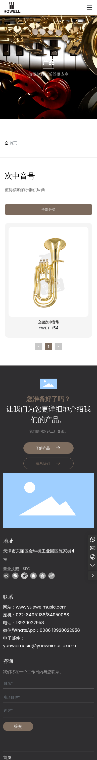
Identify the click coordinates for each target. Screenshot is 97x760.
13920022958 (30, 623)
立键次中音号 (48, 322)
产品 (48, 62)
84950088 (58, 615)
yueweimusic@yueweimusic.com (39, 646)
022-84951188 (30, 615)
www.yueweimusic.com (41, 607)
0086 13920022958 (60, 630)
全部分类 (48, 209)
